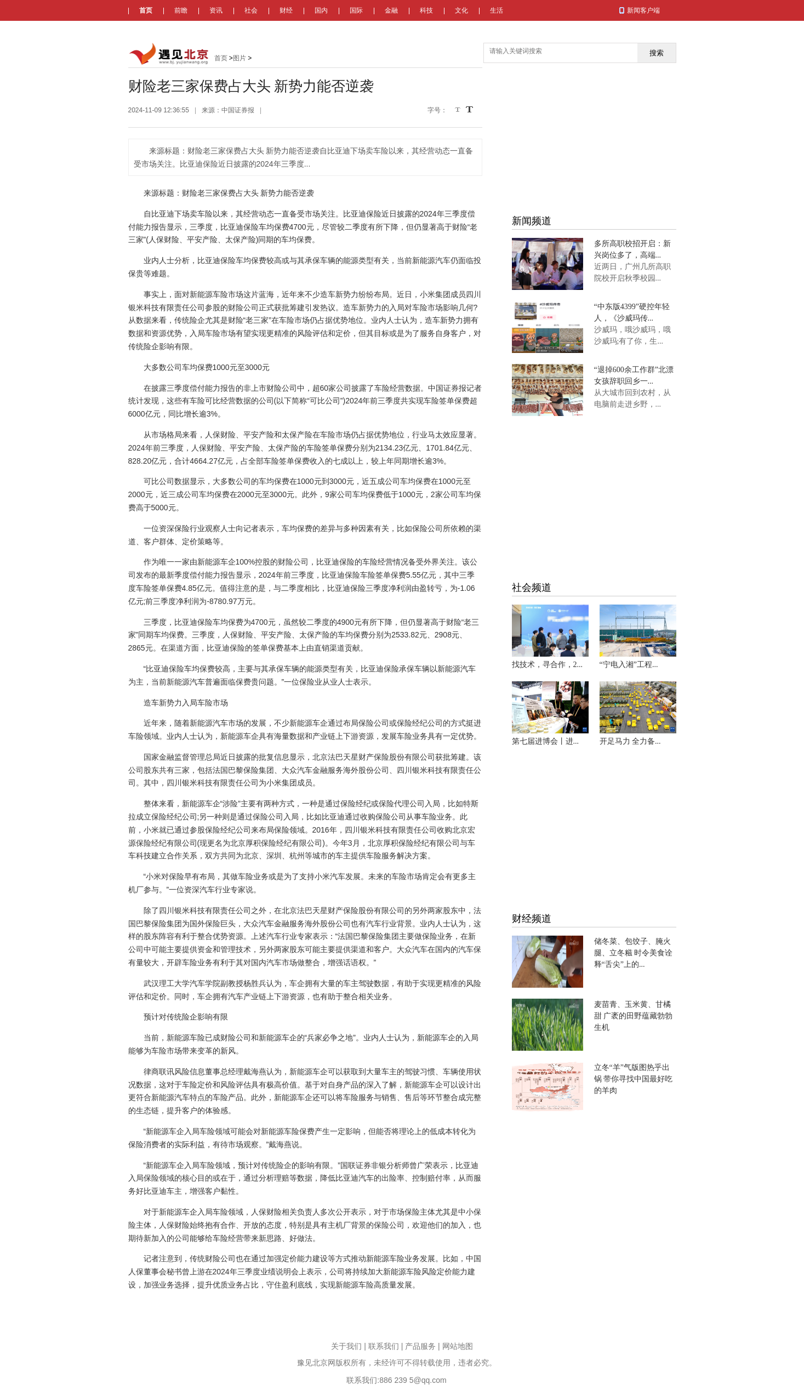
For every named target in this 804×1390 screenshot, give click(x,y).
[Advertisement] (594, 131)
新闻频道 (531, 220)
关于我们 (346, 1346)
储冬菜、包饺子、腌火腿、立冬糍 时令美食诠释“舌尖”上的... (633, 953)
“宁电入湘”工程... (629, 664)
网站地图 (457, 1346)
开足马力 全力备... (630, 741)
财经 (286, 10)
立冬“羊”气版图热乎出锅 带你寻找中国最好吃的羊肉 (633, 1079)
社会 (251, 10)
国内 (321, 10)
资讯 (216, 10)
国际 (356, 10)
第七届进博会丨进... (545, 741)
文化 (461, 10)
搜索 (656, 53)
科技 (426, 10)
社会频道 (531, 587)
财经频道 (531, 918)
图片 (239, 58)
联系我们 (383, 1346)
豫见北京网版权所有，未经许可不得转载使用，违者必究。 (397, 1362)
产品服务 (420, 1346)
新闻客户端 (643, 10)
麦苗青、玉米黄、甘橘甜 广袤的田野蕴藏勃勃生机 (633, 1016)
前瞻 (180, 10)
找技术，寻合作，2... (547, 664)
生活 (496, 10)
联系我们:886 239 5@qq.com (396, 1380)
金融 (391, 10)
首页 (145, 10)
